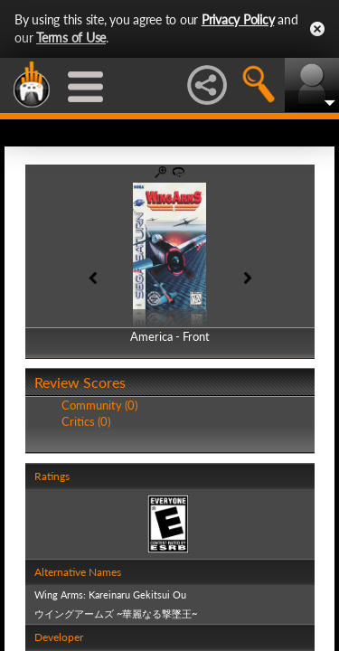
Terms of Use (71, 37)
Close (317, 29)
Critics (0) (85, 421)
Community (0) (99, 405)
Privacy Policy (238, 19)
